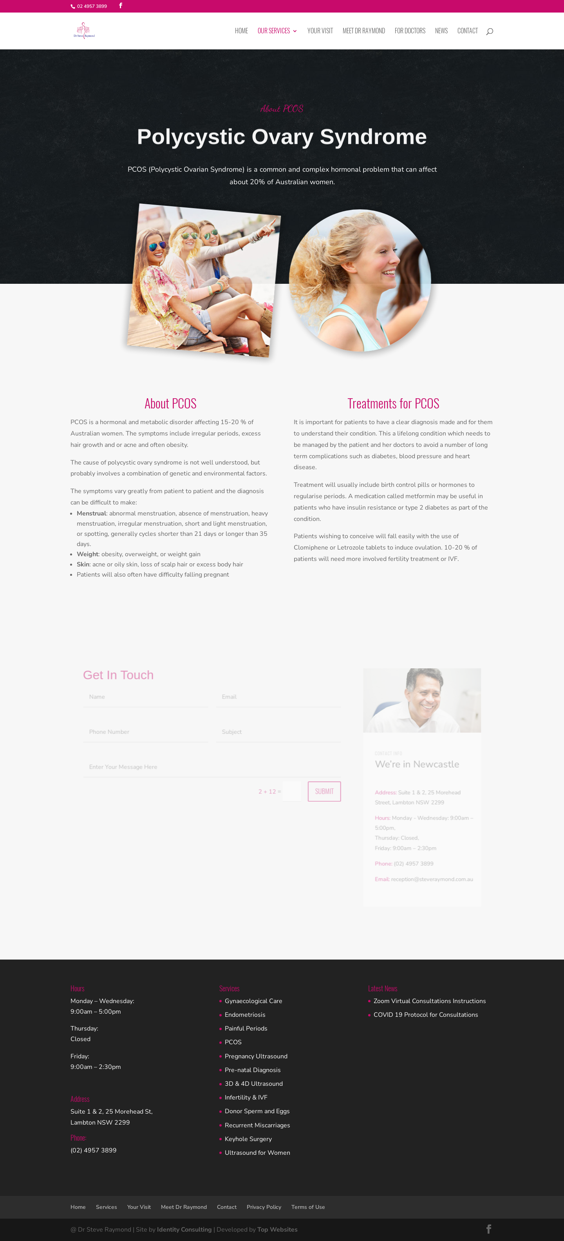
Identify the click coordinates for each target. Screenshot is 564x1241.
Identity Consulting (184, 1229)
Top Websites (277, 1229)
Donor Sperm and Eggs (257, 1111)
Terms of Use (308, 1207)
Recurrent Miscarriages (257, 1125)
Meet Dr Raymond (364, 31)
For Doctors (410, 31)
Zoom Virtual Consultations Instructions (430, 1001)
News (441, 31)
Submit (323, 794)
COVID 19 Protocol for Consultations (426, 1015)
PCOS (233, 1042)
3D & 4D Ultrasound (254, 1084)
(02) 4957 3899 (93, 1150)
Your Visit (320, 31)
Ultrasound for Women (257, 1152)
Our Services (274, 31)
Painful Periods (246, 1028)
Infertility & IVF (246, 1097)
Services (106, 1207)
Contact (467, 31)
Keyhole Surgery (248, 1139)
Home (241, 31)
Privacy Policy (264, 1207)
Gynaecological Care (253, 1001)
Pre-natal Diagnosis (253, 1070)
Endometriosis (245, 1015)
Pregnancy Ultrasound (256, 1056)
